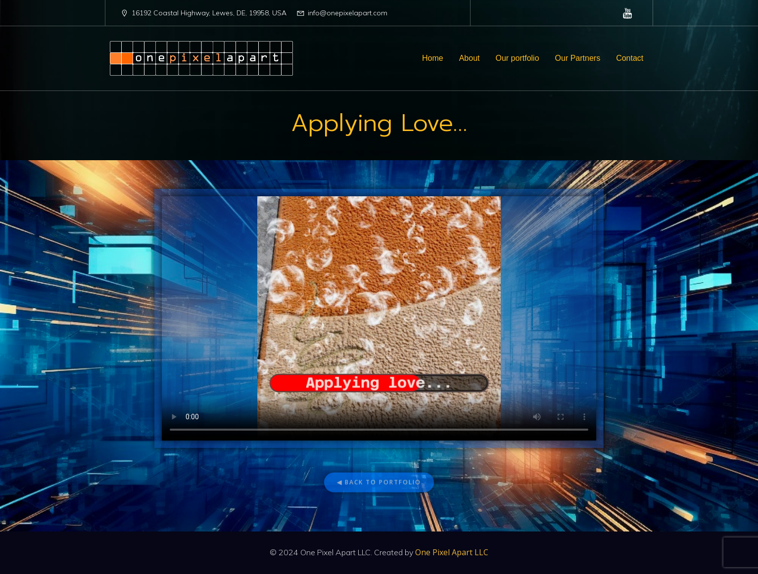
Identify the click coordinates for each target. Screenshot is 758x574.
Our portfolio (517, 58)
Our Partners (578, 58)
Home (432, 58)
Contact (629, 58)
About (469, 58)
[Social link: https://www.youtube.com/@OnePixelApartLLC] (628, 13)
